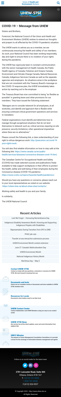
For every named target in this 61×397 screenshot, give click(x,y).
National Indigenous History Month (30, 256)
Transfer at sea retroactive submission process (30, 239)
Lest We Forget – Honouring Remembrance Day (30, 218)
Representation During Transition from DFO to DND (30, 230)
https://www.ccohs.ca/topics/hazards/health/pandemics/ (28, 175)
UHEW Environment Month (30, 252)
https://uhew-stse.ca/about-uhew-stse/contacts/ (24, 186)
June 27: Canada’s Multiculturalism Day (30, 248)
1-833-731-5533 (30, 381)
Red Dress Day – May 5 (30, 261)
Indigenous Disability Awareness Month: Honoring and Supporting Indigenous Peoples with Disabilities (31, 224)
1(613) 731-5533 (31, 378)
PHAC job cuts (30, 234)
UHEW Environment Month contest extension (30, 243)
